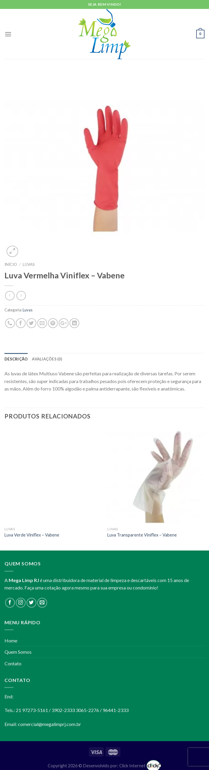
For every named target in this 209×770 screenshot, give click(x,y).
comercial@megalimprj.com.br (49, 724)
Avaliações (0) (47, 359)
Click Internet (140, 765)
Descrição (16, 359)
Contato (12, 663)
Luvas (29, 264)
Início (10, 264)
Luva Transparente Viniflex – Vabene (142, 534)
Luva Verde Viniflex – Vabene (31, 534)
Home (10, 640)
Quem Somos (18, 652)
